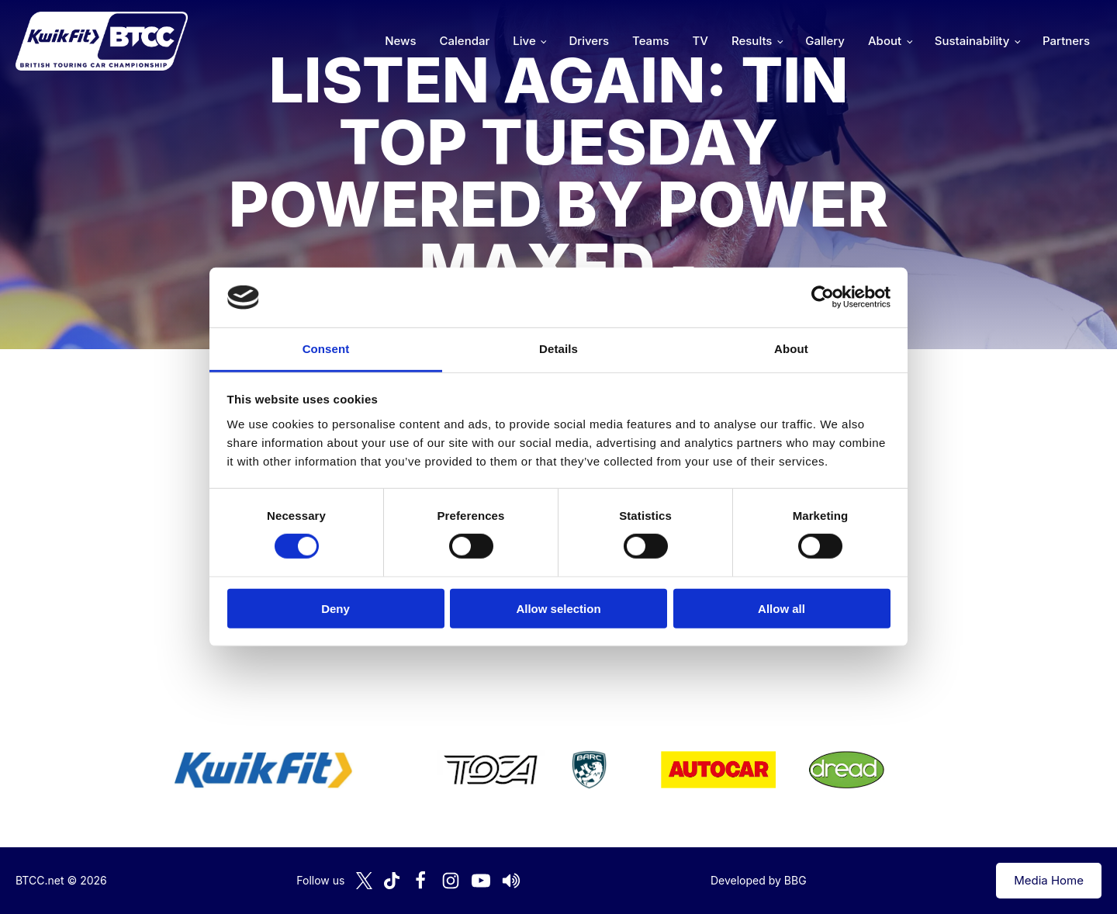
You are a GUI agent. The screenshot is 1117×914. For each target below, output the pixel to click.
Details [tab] (558, 348)
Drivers (589, 40)
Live (524, 40)
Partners (1066, 40)
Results (751, 40)
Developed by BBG (759, 880)
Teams (650, 40)
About (884, 40)
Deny (335, 608)
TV (700, 40)
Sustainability (972, 40)
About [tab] (791, 348)
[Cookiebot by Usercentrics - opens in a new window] (822, 297)
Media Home (1049, 880)
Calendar (465, 40)
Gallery (825, 40)
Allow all (781, 608)
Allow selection (558, 608)
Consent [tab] (326, 348)
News (400, 40)
